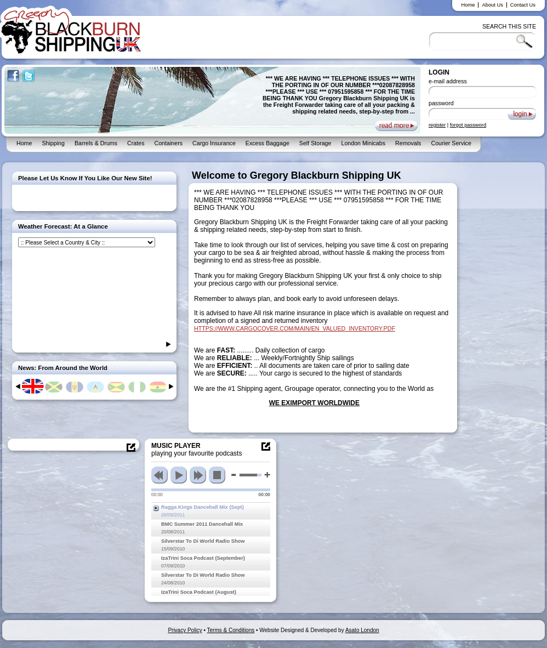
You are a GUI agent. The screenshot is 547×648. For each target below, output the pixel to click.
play (178, 475)
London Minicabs (363, 143)
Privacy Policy (185, 630)
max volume (267, 475)
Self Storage (315, 143)
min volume (233, 475)
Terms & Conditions (231, 630)
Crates (135, 143)
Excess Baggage (267, 143)
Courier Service (451, 143)
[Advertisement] (504, 334)
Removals (408, 143)
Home (468, 5)
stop (217, 475)
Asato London (362, 630)
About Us (492, 5)
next (198, 475)
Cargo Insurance (214, 143)
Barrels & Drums (96, 143)
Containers (168, 143)
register (437, 125)
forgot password (468, 125)
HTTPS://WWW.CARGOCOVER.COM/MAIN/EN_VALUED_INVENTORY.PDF (294, 328)
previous (159, 475)
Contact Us (522, 5)
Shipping (53, 143)
